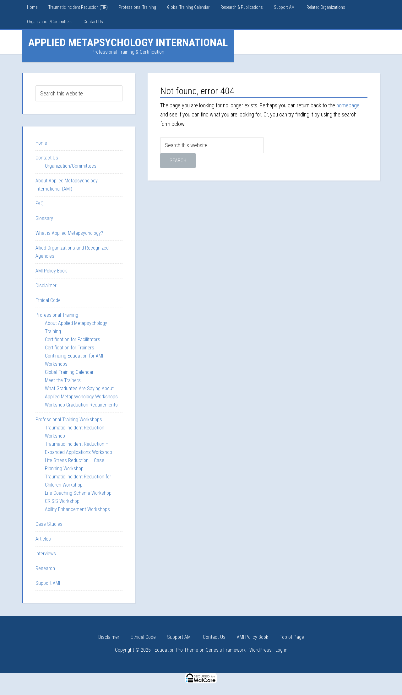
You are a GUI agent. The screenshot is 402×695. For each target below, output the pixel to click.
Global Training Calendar (69, 372)
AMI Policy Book (51, 271)
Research (45, 568)
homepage (348, 105)
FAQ (39, 204)
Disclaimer (46, 285)
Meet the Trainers (63, 380)
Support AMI (47, 583)
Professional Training (56, 315)
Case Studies (48, 524)
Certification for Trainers (69, 348)
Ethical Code (48, 300)
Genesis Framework (226, 650)
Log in (281, 650)
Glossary (44, 218)
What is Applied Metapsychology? (69, 233)
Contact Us (46, 158)
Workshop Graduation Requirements (81, 405)
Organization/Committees (70, 166)
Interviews (45, 554)
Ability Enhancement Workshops (77, 509)
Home (41, 143)
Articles (43, 539)
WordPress (260, 650)
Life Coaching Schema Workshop (78, 493)
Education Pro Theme (176, 650)
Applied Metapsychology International (128, 42)
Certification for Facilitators (72, 339)
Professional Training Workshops (68, 420)
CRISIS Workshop (62, 501)
